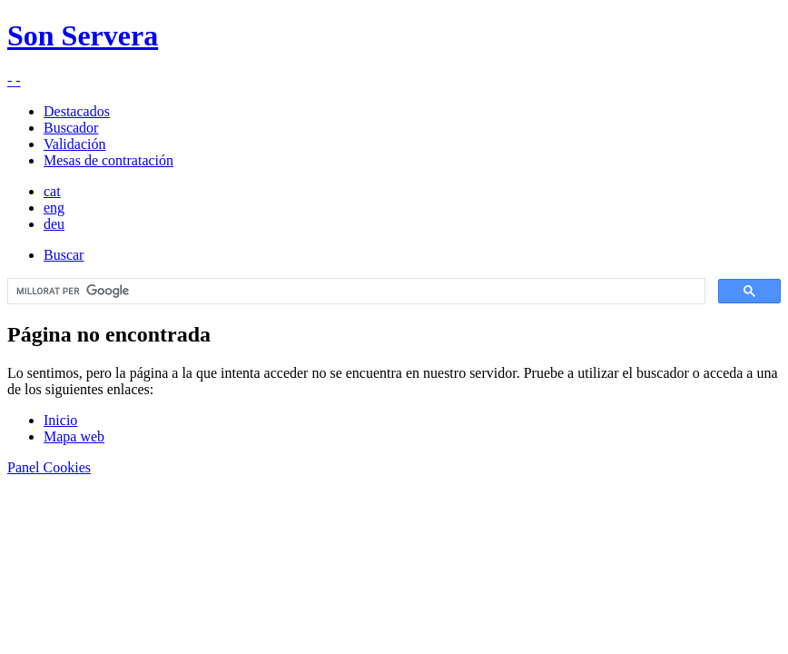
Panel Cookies (49, 467)
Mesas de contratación (108, 160)
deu (54, 224)
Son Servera (82, 35)
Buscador (71, 127)
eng (54, 207)
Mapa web (74, 436)
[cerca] (354, 291)
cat (52, 191)
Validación (74, 144)
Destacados (77, 111)
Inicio (60, 420)
